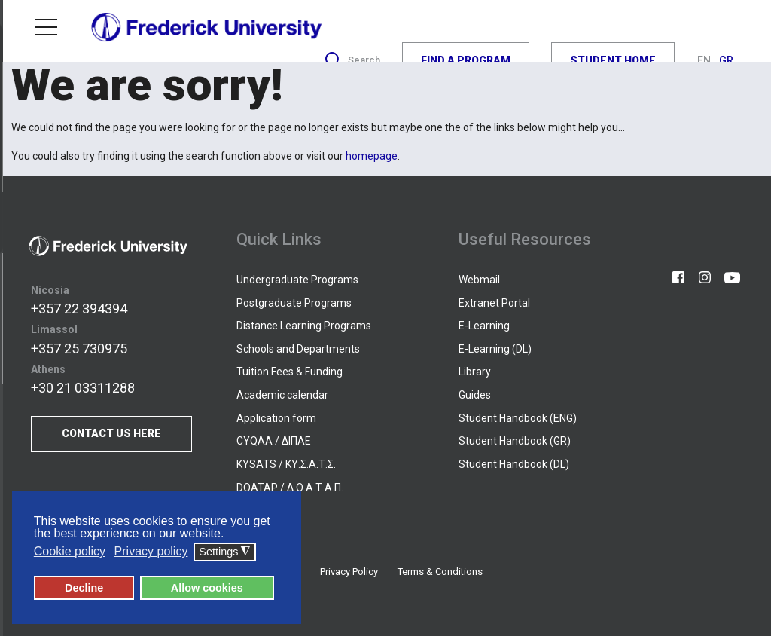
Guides (475, 395)
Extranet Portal (494, 303)
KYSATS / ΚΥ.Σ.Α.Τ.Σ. (286, 464)
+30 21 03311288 (83, 388)
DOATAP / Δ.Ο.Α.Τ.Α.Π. (289, 488)
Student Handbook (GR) (515, 441)
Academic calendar (282, 395)
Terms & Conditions (440, 571)
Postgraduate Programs (294, 303)
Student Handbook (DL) (514, 464)
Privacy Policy (349, 571)
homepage (372, 156)
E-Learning (484, 326)
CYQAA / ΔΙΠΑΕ (273, 441)
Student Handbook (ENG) (518, 418)
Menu (46, 27)
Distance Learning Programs (303, 326)
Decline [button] (84, 588)
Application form (276, 418)
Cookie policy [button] (69, 552)
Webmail (479, 280)
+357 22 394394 (79, 308)
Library (475, 371)
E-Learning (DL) (495, 349)
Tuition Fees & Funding (289, 371)
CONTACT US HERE (111, 434)
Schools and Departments (298, 349)
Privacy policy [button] (151, 552)
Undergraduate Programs (297, 280)
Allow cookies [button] (207, 588)
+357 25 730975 (79, 348)
